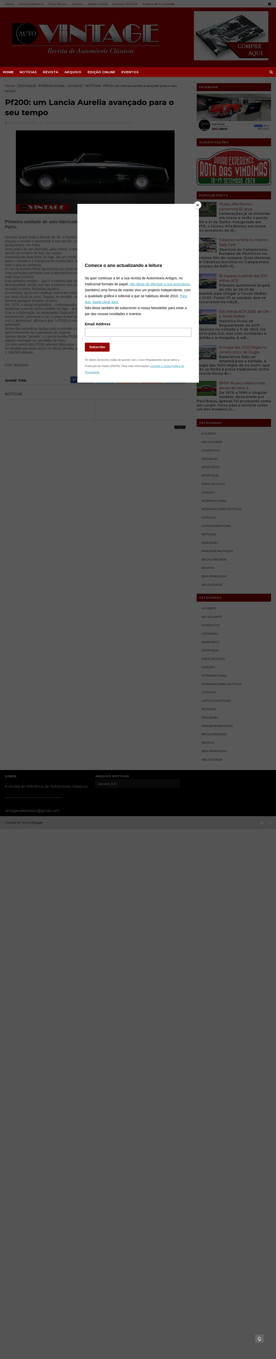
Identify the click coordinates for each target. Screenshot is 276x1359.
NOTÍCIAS (28, 72)
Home (8, 72)
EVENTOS (130, 72)
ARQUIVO (72, 72)
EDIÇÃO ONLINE (101, 72)
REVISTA (50, 72)
